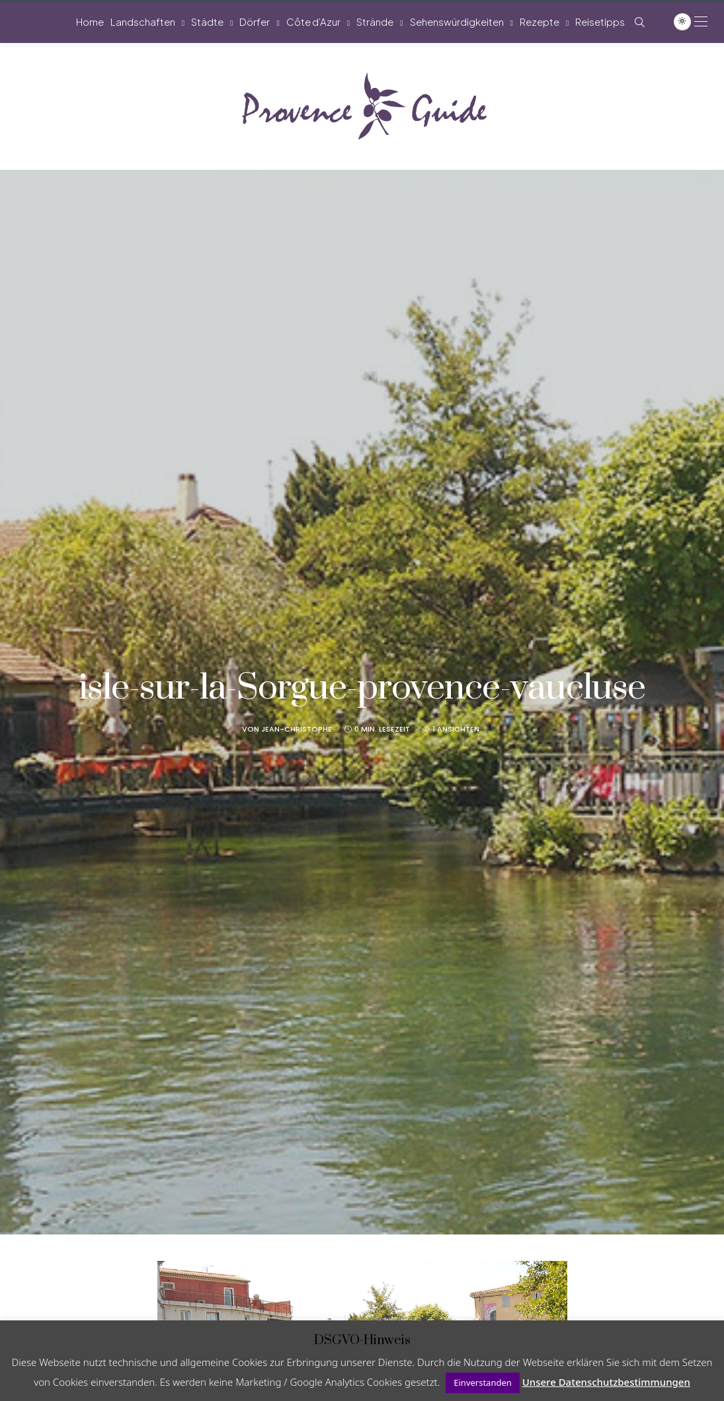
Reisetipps (600, 21)
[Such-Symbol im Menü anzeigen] (639, 22)
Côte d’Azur (313, 21)
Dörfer (254, 21)
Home (90, 21)
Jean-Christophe (296, 729)
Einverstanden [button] (483, 1382)
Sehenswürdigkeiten (457, 21)
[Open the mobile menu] (701, 21)
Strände (374, 21)
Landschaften (142, 21)
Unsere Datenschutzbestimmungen (606, 1381)
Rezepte (539, 21)
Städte (207, 21)
